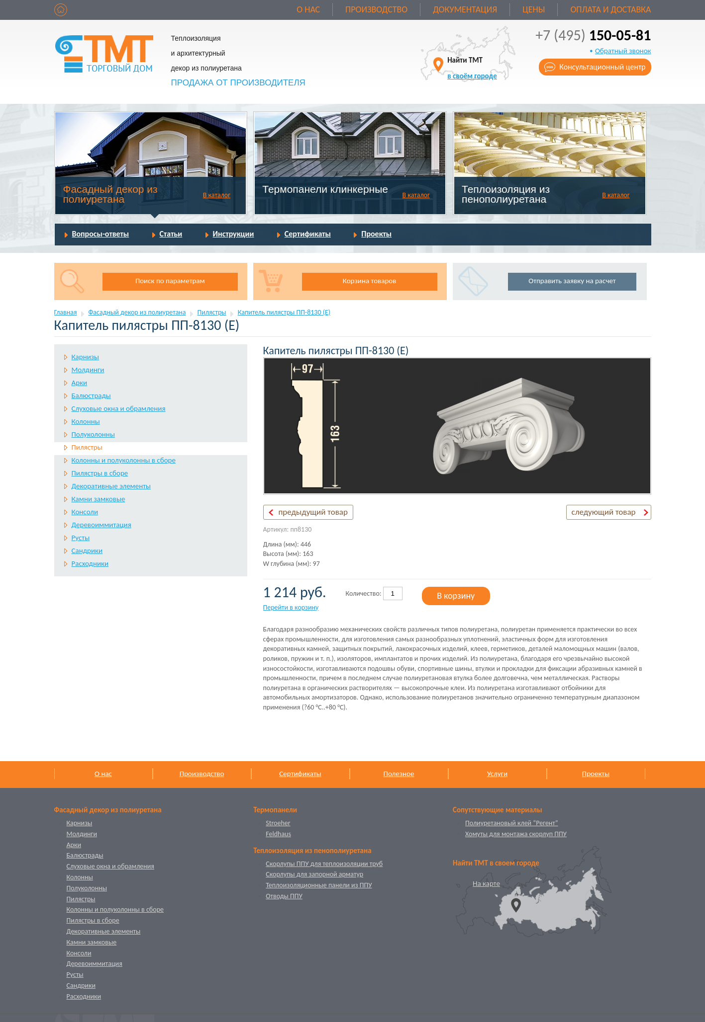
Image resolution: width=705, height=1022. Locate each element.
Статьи (171, 233)
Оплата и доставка (610, 9)
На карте (486, 883)
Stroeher (278, 823)
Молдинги (88, 369)
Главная (65, 312)
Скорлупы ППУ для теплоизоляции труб (324, 864)
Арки (80, 382)
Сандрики (87, 550)
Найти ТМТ (472, 68)
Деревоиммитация (101, 524)
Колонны (86, 421)
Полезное (399, 773)
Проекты (376, 233)
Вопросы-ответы (100, 233)
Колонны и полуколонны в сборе (124, 460)
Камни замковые (98, 498)
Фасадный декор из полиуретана (110, 194)
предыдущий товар (313, 512)
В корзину (456, 595)
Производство (376, 9)
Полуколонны (93, 434)
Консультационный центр (602, 67)
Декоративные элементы (111, 485)
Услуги (497, 773)
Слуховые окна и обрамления (119, 408)
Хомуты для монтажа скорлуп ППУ (516, 834)
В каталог (216, 195)
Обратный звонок (623, 50)
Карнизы (86, 356)
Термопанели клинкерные (325, 189)
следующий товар (604, 512)
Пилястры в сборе (100, 473)
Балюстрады (91, 395)
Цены (533, 9)
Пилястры (212, 312)
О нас (308, 9)
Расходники (90, 563)
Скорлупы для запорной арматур (314, 874)
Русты (81, 537)
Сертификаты (308, 233)
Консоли (85, 511)
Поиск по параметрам (170, 280)
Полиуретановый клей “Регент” (511, 823)
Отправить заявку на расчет (571, 280)
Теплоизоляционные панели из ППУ (319, 885)
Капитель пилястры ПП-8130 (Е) (284, 312)
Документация (465, 9)
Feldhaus (278, 834)
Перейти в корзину (291, 607)
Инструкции (233, 233)
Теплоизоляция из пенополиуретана (506, 194)
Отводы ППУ (284, 896)
